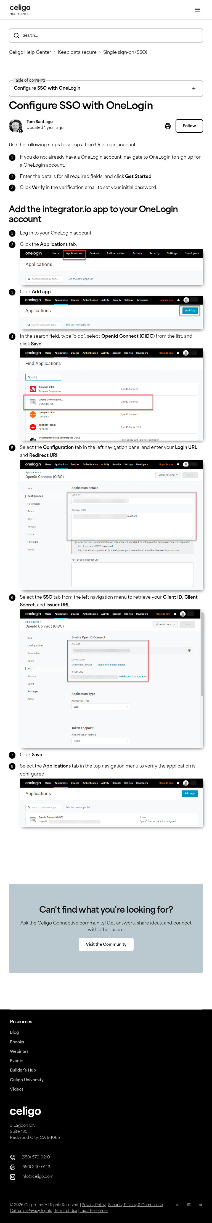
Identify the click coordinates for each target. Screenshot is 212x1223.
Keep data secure (77, 52)
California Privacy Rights (31, 1211)
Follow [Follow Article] (189, 126)
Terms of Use (65, 1211)
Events (16, 1061)
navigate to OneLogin (147, 157)
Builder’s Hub (23, 1071)
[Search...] (106, 35)
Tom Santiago (39, 122)
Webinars (19, 1052)
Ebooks (17, 1042)
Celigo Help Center (30, 52)
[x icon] (177, 1208)
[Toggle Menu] (197, 10)
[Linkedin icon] (188, 1208)
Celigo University (27, 1080)
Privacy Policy (94, 1205)
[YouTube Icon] (200, 1208)
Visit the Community (106, 955)
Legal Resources (94, 1211)
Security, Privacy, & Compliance (135, 1205)
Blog (14, 1033)
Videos (16, 1090)
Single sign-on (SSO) (125, 52)
